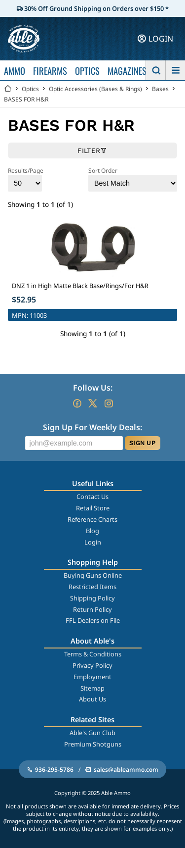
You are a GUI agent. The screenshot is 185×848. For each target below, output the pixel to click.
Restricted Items (92, 586)
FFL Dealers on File (93, 620)
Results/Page (25, 179)
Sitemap (92, 688)
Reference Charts (92, 519)
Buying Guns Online (93, 575)
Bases (160, 89)
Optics (30, 89)
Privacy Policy (92, 665)
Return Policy (92, 609)
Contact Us (92, 496)
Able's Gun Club (92, 732)
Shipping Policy (92, 598)
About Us (92, 699)
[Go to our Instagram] (108, 403)
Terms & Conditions (92, 653)
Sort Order (132, 179)
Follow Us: (92, 387)
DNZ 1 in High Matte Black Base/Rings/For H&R (80, 285)
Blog (92, 530)
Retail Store (93, 507)
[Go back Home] (8, 89)
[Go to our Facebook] (77, 403)
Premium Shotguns (92, 744)
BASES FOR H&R (26, 99)
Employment (92, 676)
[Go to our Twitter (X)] (93, 403)
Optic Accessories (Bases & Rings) (95, 89)
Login (92, 542)
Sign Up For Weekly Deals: (92, 427)
